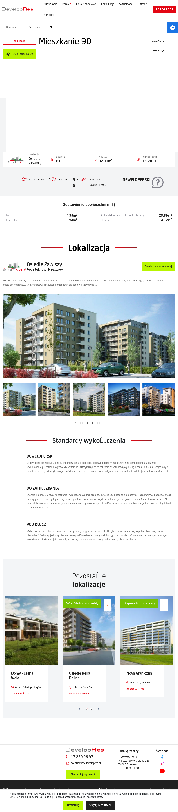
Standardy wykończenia (112, 789)
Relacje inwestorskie (87, 789)
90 (51, 27)
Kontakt (49, 14)
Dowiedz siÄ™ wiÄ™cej (158, 266)
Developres (12, 27)
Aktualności (126, 4)
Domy (65, 4)
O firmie (142, 4)
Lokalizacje (107, 4)
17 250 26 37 (164, 9)
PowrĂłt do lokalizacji (158, 45)
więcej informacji (100, 805)
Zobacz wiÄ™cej (21, 693)
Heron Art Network (166, 789)
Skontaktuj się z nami (83, 774)
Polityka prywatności (64, 789)
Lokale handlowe (86, 4)
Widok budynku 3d (23, 53)
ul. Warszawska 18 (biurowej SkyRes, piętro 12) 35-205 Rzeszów (133, 760)
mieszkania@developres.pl (86, 763)
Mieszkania (50, 4)
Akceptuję (73, 805)
